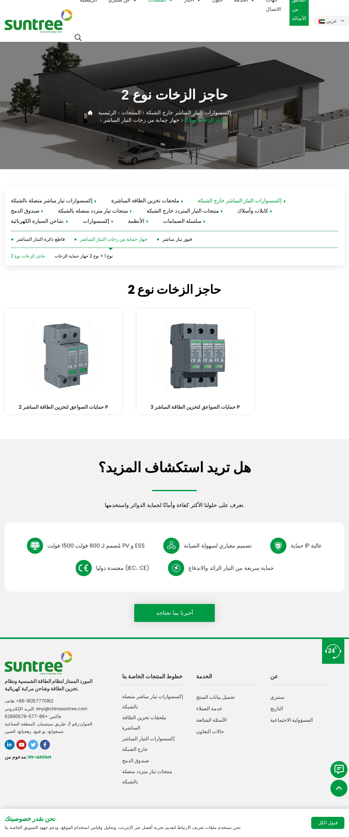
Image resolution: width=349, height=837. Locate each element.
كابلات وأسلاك (252, 211)
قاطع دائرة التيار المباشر (41, 240)
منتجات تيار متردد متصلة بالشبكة (93, 211)
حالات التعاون (210, 725)
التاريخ (276, 702)
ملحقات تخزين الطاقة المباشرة (145, 201)
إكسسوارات (96, 222)
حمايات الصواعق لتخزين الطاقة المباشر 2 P (55, 396)
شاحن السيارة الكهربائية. (37, 222)
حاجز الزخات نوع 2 (209, 120)
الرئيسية (107, 112)
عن (274, 669)
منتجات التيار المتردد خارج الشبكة (183, 211)
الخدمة (204, 669)
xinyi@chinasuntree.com (63, 701)
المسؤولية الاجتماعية (291, 713)
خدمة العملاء (209, 702)
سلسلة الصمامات (182, 222)
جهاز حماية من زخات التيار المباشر (143, 120)
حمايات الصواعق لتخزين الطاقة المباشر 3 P (174, 396)
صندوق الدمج (25, 211)
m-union (39, 748)
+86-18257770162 (35, 693)
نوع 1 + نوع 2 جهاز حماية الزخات (84, 257)
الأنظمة (136, 222)
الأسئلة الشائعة (211, 713)
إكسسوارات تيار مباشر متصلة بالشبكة (52, 201)
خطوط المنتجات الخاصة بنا (152, 669)
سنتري (277, 690)
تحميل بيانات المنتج (215, 690)
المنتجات (132, 112)
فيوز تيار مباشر (177, 240)
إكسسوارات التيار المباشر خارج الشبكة (192, 112)
